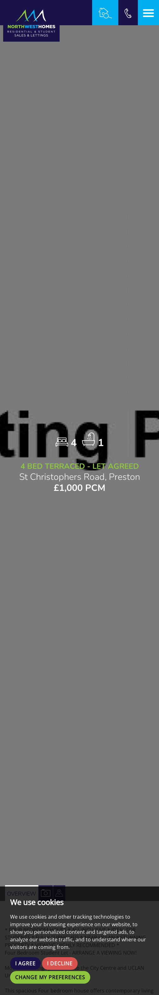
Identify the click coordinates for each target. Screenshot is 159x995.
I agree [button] (25, 963)
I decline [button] (60, 963)
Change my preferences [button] (50, 977)
